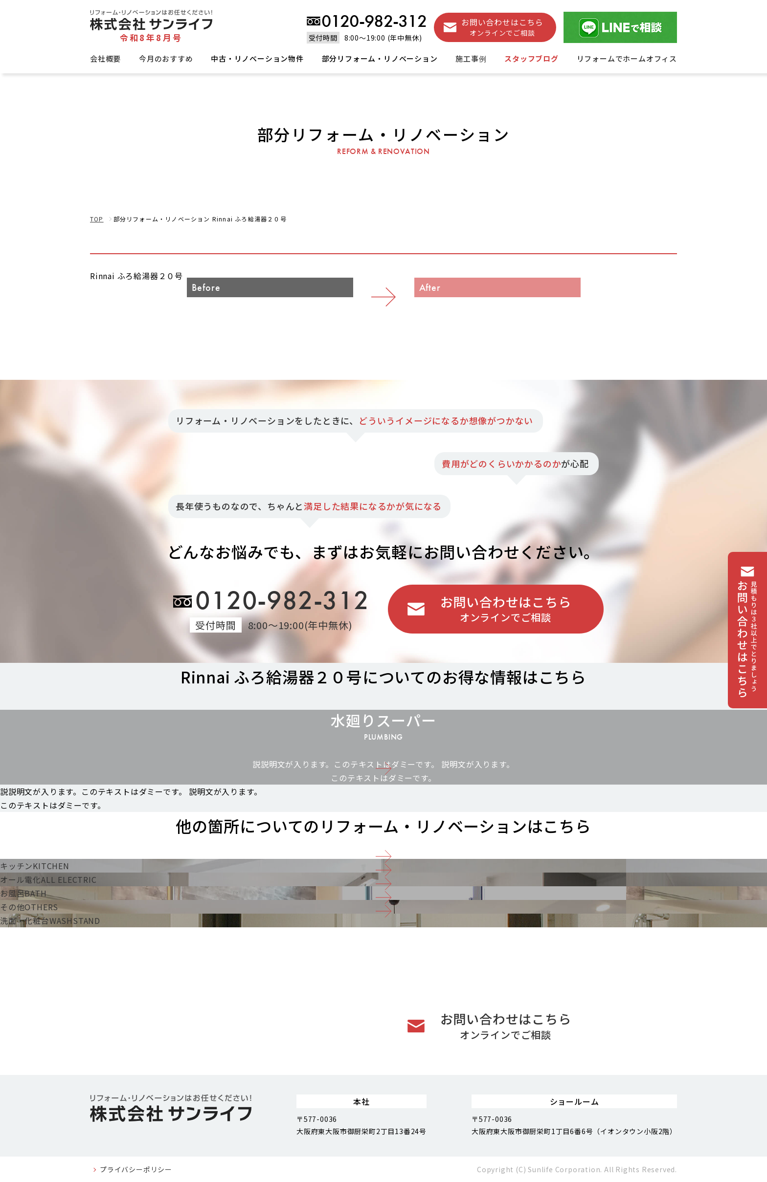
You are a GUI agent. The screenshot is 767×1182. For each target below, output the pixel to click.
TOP (97, 219)
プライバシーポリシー (136, 1169)
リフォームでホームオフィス (627, 58)
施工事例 (470, 58)
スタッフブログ (531, 58)
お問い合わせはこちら (502, 27)
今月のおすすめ (166, 58)
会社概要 (105, 58)
